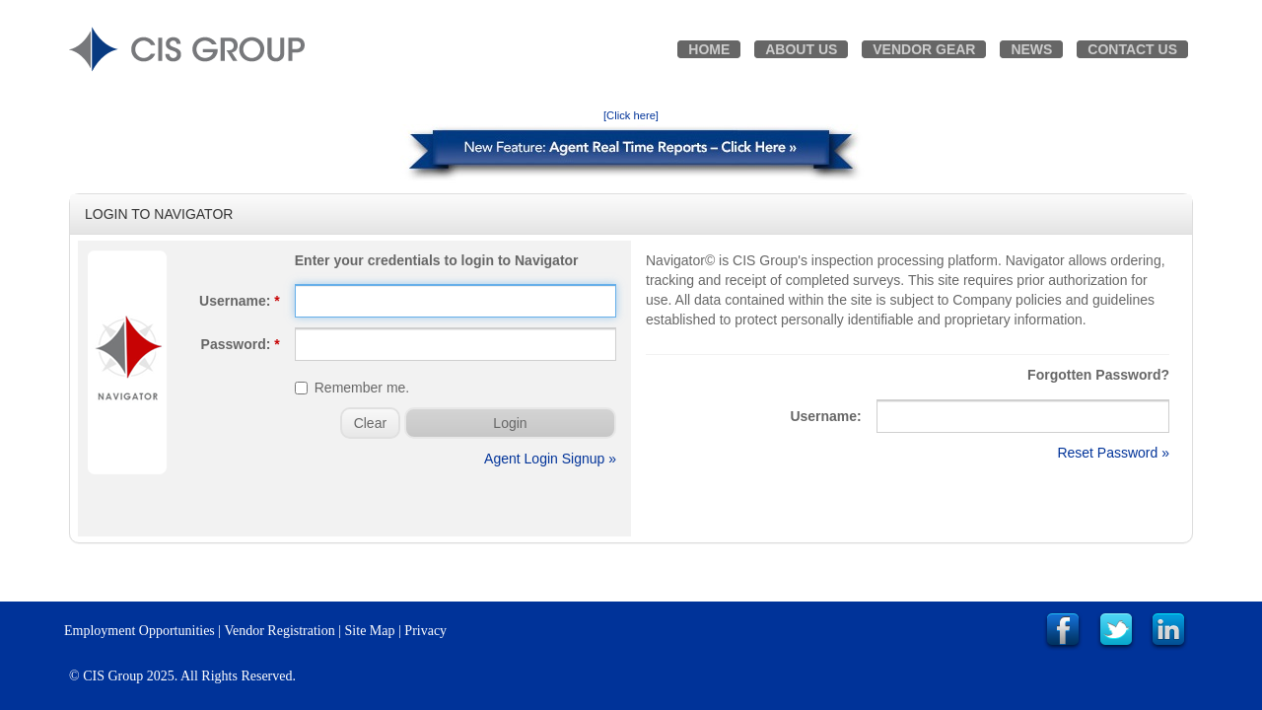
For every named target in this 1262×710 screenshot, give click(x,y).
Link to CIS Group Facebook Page (1063, 631)
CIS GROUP (187, 49)
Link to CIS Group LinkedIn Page (1168, 631)
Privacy (425, 630)
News (1031, 49)
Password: (240, 344)
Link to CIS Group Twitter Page (1116, 631)
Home (709, 49)
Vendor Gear (924, 49)
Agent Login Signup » (550, 458)
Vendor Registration (279, 630)
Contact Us (1132, 49)
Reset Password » (1113, 453)
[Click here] (631, 115)
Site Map (370, 630)
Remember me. (352, 387)
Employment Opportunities (139, 630)
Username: (239, 301)
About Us (801, 49)
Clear (370, 423)
